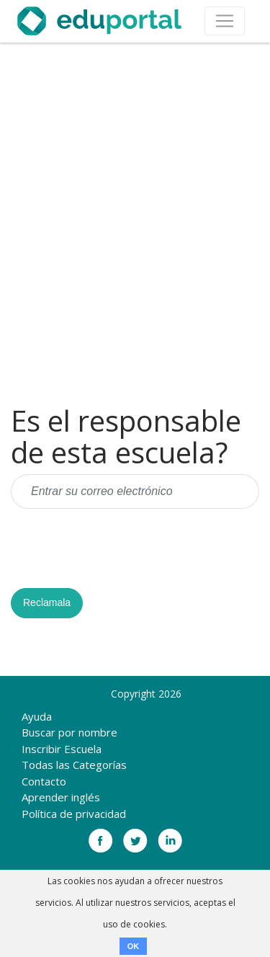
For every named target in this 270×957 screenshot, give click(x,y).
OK (133, 946)
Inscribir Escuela (62, 749)
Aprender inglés (61, 797)
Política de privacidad (74, 813)
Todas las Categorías (74, 764)
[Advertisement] (135, 224)
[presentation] (120, 548)
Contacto (44, 781)
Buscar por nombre (69, 732)
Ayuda (37, 716)
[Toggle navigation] (224, 20)
